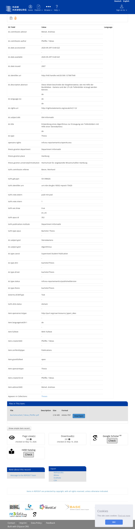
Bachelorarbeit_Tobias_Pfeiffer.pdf (24, 415)
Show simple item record (19, 428)
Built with (12, 526)
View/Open (78, 416)
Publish (39, 7)
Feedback (50, 523)
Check (112, 440)
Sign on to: (121, 7)
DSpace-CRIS (23, 526)
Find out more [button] (124, 516)
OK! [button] (114, 522)
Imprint (23, 523)
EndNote (57, 478)
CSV (55, 480)
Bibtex (56, 475)
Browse (48, 7)
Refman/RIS (58, 472)
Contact (11, 523)
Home (30, 7)
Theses (44, 396)
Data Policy (36, 523)
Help (57, 7)
